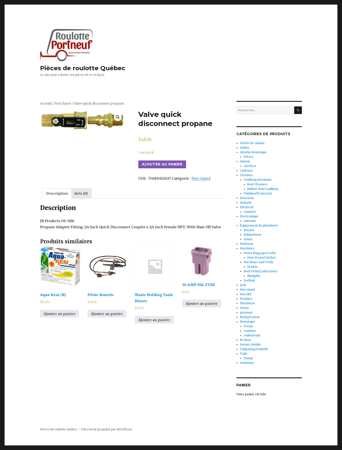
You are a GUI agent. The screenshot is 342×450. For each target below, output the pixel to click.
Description (57, 193)
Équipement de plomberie (259, 225)
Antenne (250, 221)
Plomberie (247, 303)
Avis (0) (81, 193)
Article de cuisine (252, 143)
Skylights (253, 276)
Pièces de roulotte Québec (82, 68)
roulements (252, 335)
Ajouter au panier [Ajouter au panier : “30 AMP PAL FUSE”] (201, 303)
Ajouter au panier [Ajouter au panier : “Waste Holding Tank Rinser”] (154, 320)
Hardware (247, 248)
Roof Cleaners (257, 184)
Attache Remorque (253, 152)
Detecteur (247, 198)
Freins (248, 326)
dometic (246, 203)
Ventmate (247, 363)
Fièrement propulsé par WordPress (106, 429)
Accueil (45, 104)
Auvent (245, 161)
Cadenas (246, 170)
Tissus (248, 358)
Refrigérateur (250, 317)
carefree (250, 166)
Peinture (246, 299)
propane (246, 312)
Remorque (247, 322)
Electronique (249, 216)
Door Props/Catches (261, 257)
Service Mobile (250, 344)
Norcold (245, 294)
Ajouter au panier (162, 164)
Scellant (249, 280)
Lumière (250, 212)
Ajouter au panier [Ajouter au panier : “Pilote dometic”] (107, 314)
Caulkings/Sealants (258, 180)
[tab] (57, 193)
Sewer (248, 239)
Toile (243, 354)
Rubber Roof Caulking (262, 189)
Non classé (62, 104)
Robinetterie (253, 235)
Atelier (245, 148)
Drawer (252, 267)
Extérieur (246, 244)
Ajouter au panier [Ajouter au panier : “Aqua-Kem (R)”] (59, 314)
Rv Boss (245, 340)
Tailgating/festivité (254, 349)
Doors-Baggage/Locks (260, 253)
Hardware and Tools (258, 262)
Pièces (248, 157)
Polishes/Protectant (258, 193)
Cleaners (246, 175)
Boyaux (249, 230)
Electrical (246, 207)
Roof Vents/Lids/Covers (260, 271)
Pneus (244, 308)
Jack (243, 285)
